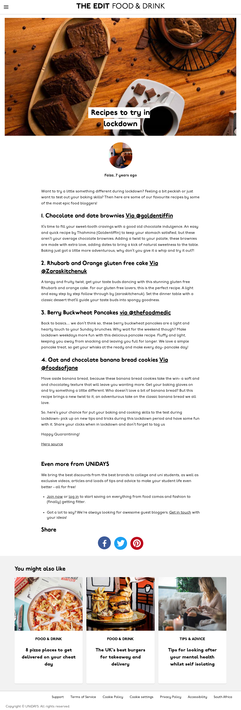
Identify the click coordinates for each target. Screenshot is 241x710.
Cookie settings (141, 697)
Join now (55, 497)
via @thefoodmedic (145, 313)
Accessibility (197, 697)
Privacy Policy (170, 697)
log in (74, 497)
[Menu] (6, 7)
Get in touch (180, 513)
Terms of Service (83, 697)
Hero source (52, 444)
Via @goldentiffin (149, 216)
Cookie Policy (113, 697)
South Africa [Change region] (223, 697)
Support (58, 697)
